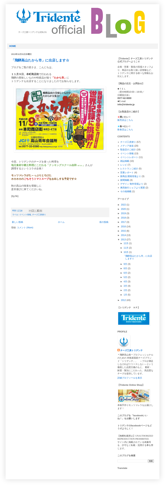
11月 (126, 248)
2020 (124, 209)
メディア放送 (127, 146)
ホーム (61, 222)
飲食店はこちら (125, 129)
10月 (126, 252)
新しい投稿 (17, 222)
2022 (124, 205)
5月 (126, 277)
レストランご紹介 (129, 168)
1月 (126, 295)
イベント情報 (25, 214)
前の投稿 (103, 222)
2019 (124, 213)
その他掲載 (125, 191)
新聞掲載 (124, 180)
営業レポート (127, 172)
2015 (124, 231)
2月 (126, 290)
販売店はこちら (125, 120)
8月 (126, 268)
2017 (124, 222)
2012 (124, 300)
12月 (126, 243)
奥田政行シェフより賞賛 (132, 187)
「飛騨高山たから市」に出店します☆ (40, 60)
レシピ (123, 165)
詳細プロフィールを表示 (129, 378)
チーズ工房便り (39, 214)
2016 (124, 226)
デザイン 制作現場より (131, 184)
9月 (126, 264)
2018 (124, 218)
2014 (124, 235)
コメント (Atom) (25, 227)
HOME (12, 46)
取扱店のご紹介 (128, 149)
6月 (126, 273)
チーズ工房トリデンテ (131, 350)
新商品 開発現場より (130, 176)
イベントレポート (129, 157)
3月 (126, 286)
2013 (124, 239)
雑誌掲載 (124, 161)
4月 (126, 281)
